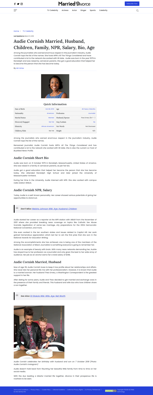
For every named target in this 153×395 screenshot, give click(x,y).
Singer (83, 10)
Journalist (91, 113)
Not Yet (51, 122)
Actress (65, 10)
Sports (93, 10)
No (94, 122)
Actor (74, 10)
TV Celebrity (52, 10)
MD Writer (20, 68)
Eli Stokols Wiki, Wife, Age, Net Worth (47, 296)
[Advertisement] (32, 17)
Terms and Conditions (21, 390)
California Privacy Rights (75, 390)
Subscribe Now (132, 4)
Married (51, 118)
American (50, 113)
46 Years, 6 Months (88, 109)
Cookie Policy (46, 390)
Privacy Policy (35, 390)
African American (47, 126)
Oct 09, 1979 (49, 109)
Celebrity (103, 10)
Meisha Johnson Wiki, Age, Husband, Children (54, 208)
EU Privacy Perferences (92, 390)
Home (16, 31)
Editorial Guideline (59, 390)
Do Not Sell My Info (20, 392)
